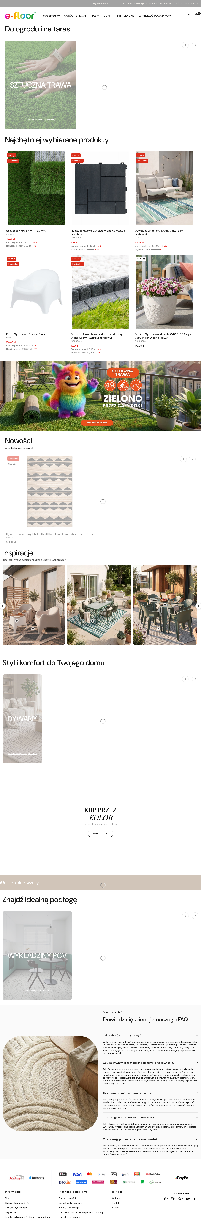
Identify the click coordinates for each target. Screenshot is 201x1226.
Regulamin (10, 1212)
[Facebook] (165, 1198)
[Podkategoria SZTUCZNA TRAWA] (40, 85)
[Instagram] (173, 1198)
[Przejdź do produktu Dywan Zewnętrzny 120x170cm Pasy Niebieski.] (165, 188)
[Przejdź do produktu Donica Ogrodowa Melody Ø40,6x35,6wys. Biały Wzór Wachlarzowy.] (165, 292)
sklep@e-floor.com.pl (146, 3)
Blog (7, 1198)
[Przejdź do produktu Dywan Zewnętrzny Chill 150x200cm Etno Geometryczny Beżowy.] (50, 491)
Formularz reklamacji (69, 1217)
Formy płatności (67, 1198)
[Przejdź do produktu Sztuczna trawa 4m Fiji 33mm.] (36, 188)
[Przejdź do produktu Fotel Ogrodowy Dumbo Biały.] (36, 292)
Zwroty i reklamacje (69, 1207)
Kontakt (116, 1202)
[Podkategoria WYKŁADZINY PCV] (37, 955)
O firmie (116, 1198)
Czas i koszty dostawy (70, 1202)
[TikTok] (195, 1198)
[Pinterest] (180, 1198)
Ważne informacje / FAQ (17, 1202)
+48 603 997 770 (168, 3)
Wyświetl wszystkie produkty (20, 448)
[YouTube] (188, 1198)
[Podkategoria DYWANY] (22, 718)
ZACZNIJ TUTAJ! (100, 834)
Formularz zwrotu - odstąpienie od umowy (81, 1212)
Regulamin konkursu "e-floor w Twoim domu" (28, 1217)
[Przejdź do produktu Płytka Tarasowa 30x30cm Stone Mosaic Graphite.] (100, 188)
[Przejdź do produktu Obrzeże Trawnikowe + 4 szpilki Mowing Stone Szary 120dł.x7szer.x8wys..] (100, 292)
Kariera (115, 1207)
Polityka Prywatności (16, 1207)
